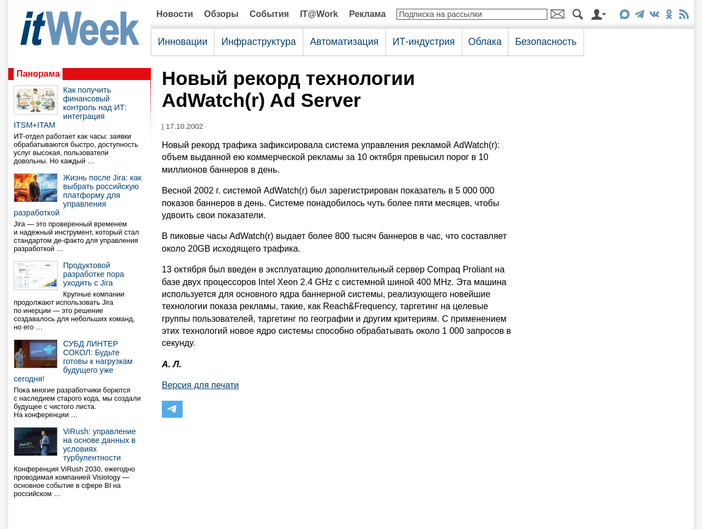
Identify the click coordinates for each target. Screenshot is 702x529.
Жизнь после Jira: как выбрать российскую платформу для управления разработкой (77, 195)
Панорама (38, 73)
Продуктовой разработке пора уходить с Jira (93, 274)
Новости (174, 14)
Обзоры (221, 14)
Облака (485, 41)
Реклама (367, 14)
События (269, 14)
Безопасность (545, 41)
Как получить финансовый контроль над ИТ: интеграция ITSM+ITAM (70, 107)
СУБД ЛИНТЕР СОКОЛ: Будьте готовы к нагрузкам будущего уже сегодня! (73, 361)
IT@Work (319, 14)
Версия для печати (200, 385)
